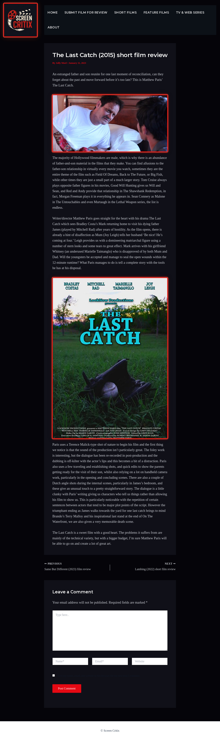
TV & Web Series (186, 12)
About (53, 27)
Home (52, 12)
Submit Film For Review (84, 12)
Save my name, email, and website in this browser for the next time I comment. (99, 675)
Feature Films (153, 12)
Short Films (123, 12)
